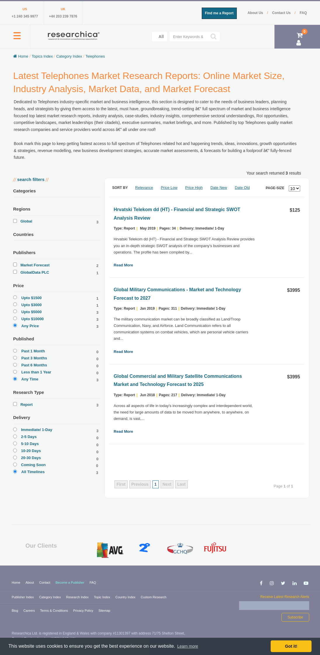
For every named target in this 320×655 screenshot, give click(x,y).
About (30, 582)
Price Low (169, 187)
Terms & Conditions (54, 610)
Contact (45, 582)
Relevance (144, 187)
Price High (194, 187)
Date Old (242, 187)
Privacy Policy (83, 610)
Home (16, 582)
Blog (15, 610)
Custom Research (153, 597)
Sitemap (104, 610)
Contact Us (282, 13)
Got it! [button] (291, 646)
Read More (123, 265)
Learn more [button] (187, 646)
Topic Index (102, 597)
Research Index (78, 597)
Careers (29, 610)
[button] (17, 39)
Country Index (125, 597)
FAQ (303, 13)
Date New (219, 187)
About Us (256, 13)
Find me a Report (219, 13)
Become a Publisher (70, 582)
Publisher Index (23, 597)
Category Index (50, 597)
